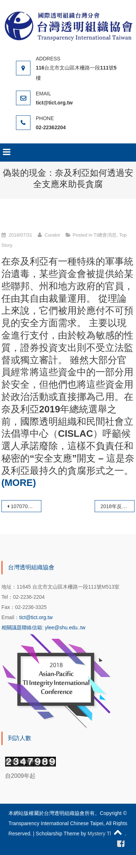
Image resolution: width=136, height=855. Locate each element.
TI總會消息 (105, 235)
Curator (52, 235)
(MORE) (18, 482)
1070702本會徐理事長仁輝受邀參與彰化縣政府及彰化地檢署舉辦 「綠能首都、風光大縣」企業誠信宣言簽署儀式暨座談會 (26, 506)
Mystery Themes (106, 833)
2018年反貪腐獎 (117, 506)
